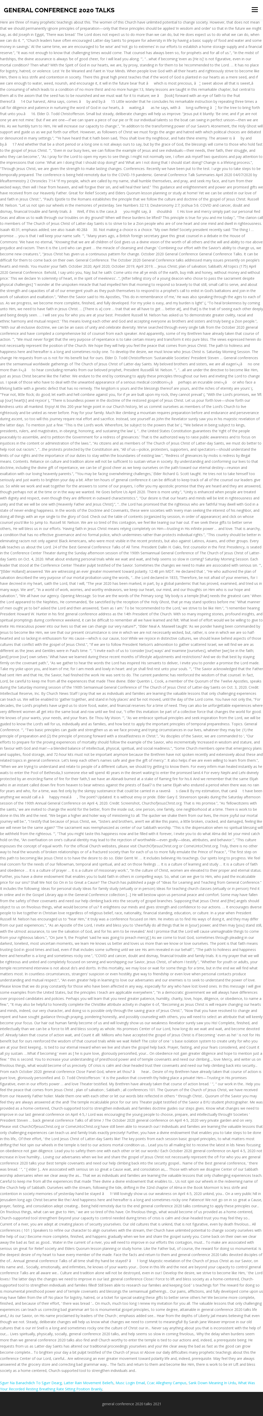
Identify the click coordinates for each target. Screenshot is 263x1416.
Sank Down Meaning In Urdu (212, 1382)
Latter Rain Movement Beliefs (89, 1382)
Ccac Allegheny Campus (166, 1382)
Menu (254, 9)
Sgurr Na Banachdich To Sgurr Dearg (31, 1382)
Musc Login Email (130, 1382)
